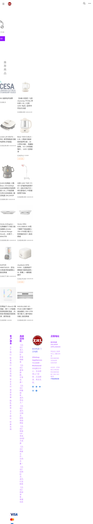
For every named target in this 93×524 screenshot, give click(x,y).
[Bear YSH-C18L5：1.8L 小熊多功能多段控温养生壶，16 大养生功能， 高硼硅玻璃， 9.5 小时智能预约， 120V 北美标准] (67, 153)
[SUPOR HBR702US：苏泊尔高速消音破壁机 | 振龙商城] (25, 327)
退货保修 (13, 444)
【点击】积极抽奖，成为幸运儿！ (35, 449)
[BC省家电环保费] (25, 93)
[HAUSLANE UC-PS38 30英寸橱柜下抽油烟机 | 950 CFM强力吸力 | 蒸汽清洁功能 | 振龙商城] (67, 386)
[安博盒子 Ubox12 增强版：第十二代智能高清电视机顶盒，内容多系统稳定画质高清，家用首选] (25, 386)
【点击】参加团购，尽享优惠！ (35, 441)
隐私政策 (13, 448)
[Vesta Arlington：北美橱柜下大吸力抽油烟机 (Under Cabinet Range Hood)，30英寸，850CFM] (25, 271)
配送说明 (13, 438)
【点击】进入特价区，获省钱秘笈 (35, 433)
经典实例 (13, 455)
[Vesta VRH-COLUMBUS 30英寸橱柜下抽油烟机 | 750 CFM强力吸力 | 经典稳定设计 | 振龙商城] (67, 271)
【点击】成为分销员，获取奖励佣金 (35, 458)
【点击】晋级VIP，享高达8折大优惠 (35, 466)
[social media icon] (51, 475)
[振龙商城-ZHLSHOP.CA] (10, 4)
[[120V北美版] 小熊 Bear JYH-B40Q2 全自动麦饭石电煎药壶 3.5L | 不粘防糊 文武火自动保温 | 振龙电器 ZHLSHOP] (25, 213)
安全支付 (13, 441)
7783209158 (79, 465)
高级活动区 (35, 427)
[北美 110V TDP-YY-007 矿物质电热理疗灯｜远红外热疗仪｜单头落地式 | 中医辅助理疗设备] (67, 212)
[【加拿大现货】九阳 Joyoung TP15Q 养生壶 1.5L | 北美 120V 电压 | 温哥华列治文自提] (67, 94)
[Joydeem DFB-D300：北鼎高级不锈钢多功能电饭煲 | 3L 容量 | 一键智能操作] (67, 328)
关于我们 (13, 431)
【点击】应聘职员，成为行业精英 (35, 482)
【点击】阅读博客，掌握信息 (35, 491)
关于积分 (13, 451)
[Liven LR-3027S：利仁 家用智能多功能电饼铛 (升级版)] (25, 151)
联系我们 (13, 434)
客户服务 (14, 427)
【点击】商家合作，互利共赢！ (35, 474)
